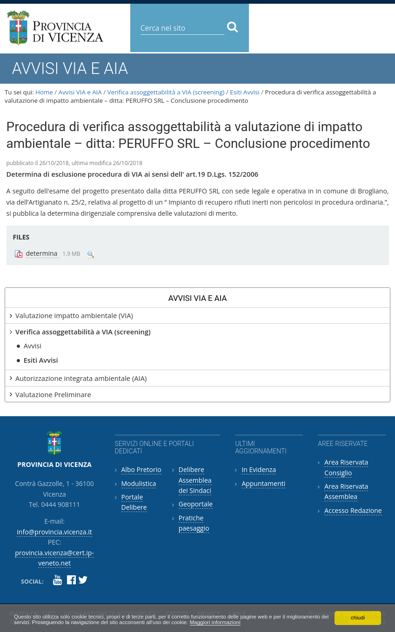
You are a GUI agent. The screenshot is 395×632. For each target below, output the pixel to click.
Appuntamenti (263, 483)
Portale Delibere (134, 502)
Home (44, 92)
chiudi (357, 616)
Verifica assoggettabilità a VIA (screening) (166, 92)
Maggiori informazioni (269, 622)
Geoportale (196, 503)
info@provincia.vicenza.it (297, 28)
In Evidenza (258, 469)
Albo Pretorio (141, 469)
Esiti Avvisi (244, 92)
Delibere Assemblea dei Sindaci (195, 480)
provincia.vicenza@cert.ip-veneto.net (337, 31)
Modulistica (138, 483)
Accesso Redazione (353, 510)
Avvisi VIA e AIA (80, 92)
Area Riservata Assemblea (346, 491)
